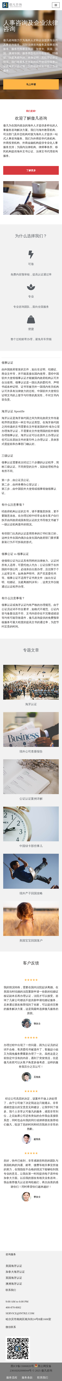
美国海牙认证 (14, 1265)
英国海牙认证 (14, 1277)
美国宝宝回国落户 (31, 940)
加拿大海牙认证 (15, 1271)
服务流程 (11, 1377)
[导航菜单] (56, 5)
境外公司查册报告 (31, 751)
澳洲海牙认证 (14, 1283)
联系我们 (42, 1377)
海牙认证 (31, 704)
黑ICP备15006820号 (22, 1366)
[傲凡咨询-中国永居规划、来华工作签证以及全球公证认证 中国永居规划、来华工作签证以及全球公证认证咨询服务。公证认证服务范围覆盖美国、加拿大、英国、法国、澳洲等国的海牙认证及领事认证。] (12, 5)
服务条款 (27, 1377)
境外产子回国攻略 (31, 893)
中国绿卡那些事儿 (31, 846)
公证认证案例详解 (31, 798)
